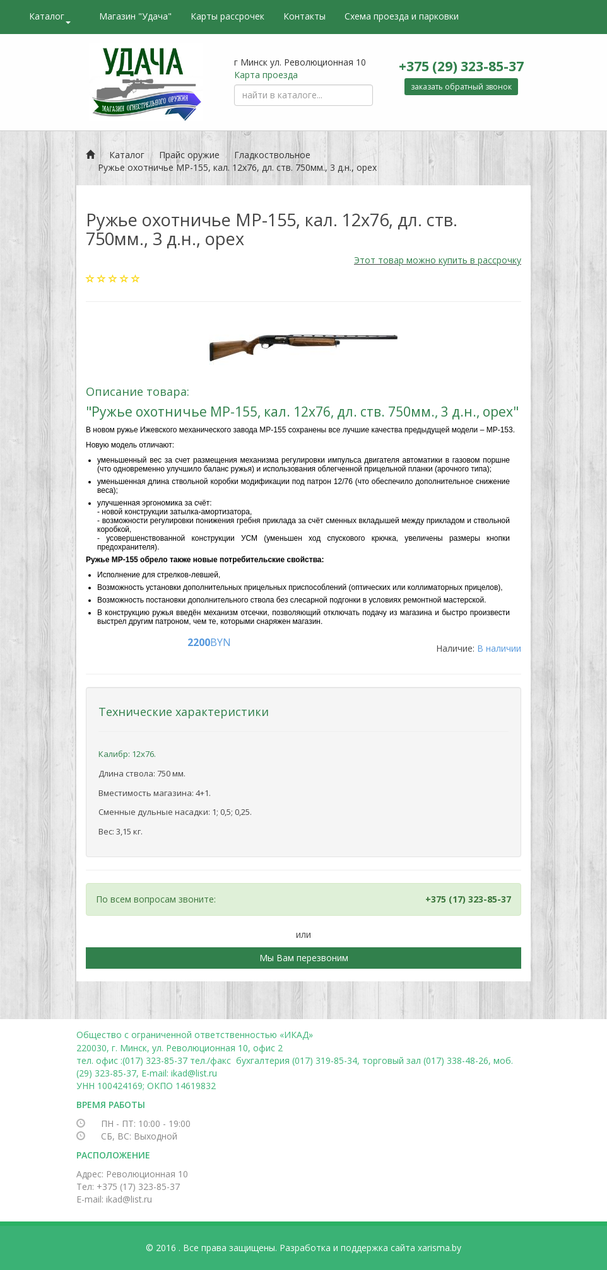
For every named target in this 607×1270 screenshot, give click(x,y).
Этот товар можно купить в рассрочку (437, 260)
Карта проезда (266, 75)
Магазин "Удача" (135, 16)
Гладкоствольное (272, 155)
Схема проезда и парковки (402, 16)
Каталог (50, 17)
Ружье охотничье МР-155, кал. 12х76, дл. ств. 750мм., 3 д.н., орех (237, 167)
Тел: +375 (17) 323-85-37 (128, 1186)
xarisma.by (439, 1248)
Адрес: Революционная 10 (132, 1174)
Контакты (304, 16)
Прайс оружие (189, 155)
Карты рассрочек (227, 16)
